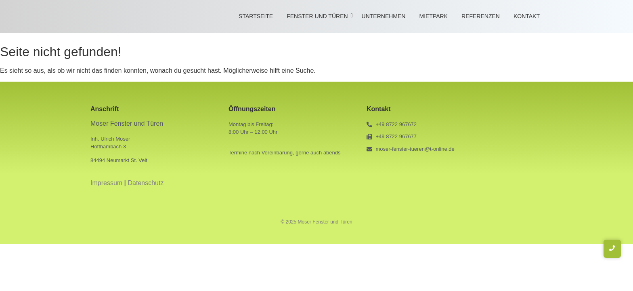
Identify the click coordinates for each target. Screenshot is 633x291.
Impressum (106, 182)
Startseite (256, 16)
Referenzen (480, 16)
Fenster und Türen (318, 16)
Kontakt (527, 16)
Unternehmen (384, 16)
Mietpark (433, 16)
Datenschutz (146, 182)
